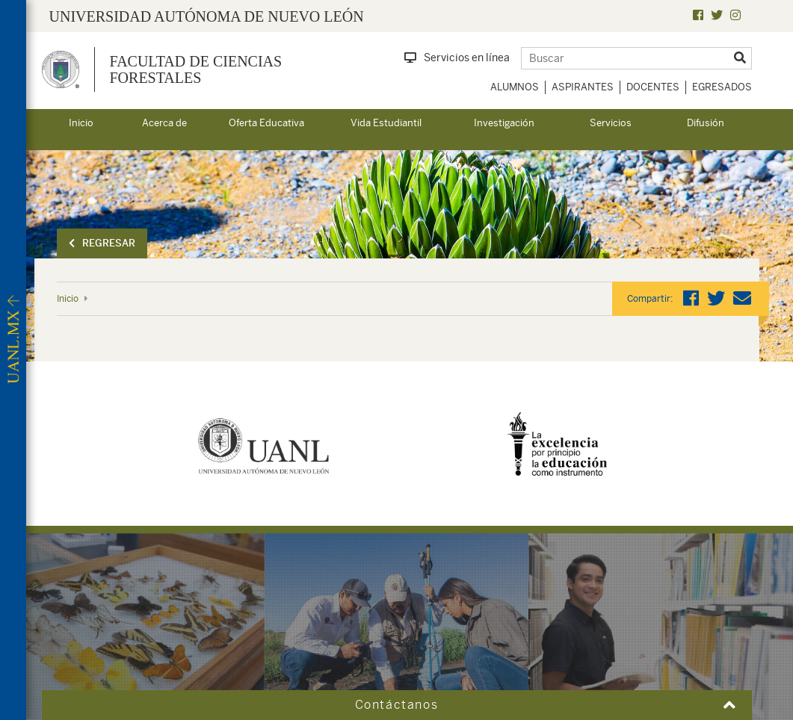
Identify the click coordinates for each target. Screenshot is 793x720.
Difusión (705, 122)
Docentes (652, 87)
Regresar (102, 243)
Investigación (504, 122)
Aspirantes (583, 87)
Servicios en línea (457, 57)
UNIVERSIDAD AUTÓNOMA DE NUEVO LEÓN (206, 16)
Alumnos (514, 87)
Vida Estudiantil (386, 122)
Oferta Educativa (266, 122)
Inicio (81, 122)
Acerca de (164, 122)
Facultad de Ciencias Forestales (196, 69)
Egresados (722, 87)
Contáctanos (397, 705)
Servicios (611, 122)
